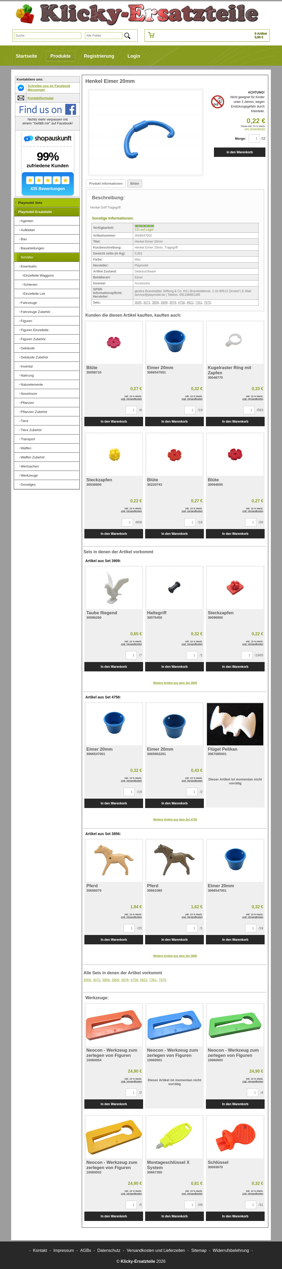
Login (133, 56)
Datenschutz (108, 1250)
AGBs (85, 1250)
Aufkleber (28, 230)
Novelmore (29, 394)
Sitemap (198, 1250)
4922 (190, 302)
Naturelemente (32, 384)
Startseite (26, 56)
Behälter (27, 257)
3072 (146, 302)
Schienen (30, 284)
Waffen (26, 448)
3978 (172, 302)
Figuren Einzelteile (35, 330)
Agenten (27, 221)
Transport (28, 439)
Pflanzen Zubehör (34, 412)
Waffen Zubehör (33, 457)
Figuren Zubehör (33, 339)
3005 (138, 302)
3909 (164, 302)
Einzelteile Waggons (38, 275)
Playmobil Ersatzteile (35, 212)
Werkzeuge (29, 475)
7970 (207, 302)
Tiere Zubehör (31, 430)
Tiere (24, 421)
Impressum (63, 1250)
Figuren (26, 321)
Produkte (60, 56)
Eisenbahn (29, 266)
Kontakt (40, 1250)
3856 (155, 302)
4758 (181, 302)
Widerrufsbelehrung (231, 1250)
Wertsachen (30, 466)
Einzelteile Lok (34, 294)
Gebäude (28, 348)
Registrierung (99, 56)
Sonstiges (28, 484)
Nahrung (27, 375)
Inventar (27, 366)
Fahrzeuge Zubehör (35, 312)
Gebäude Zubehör (34, 357)
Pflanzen (27, 403)
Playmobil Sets (30, 203)
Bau (24, 239)
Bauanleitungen (32, 248)
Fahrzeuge (29, 303)
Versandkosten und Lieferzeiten (156, 1250)
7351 (198, 302)
